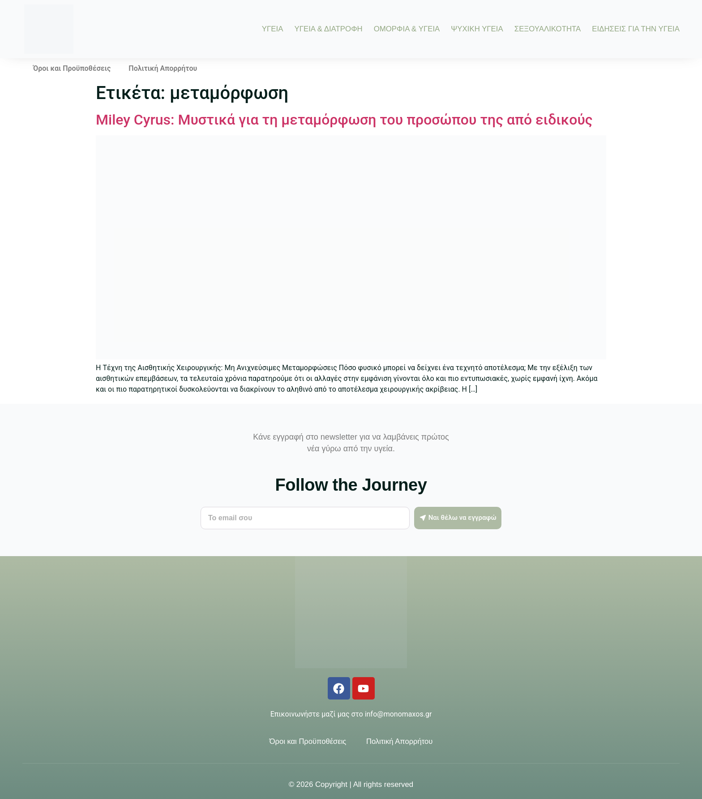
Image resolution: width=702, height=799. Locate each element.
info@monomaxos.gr (398, 714)
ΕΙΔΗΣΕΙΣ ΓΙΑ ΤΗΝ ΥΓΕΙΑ (636, 29)
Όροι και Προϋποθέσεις (72, 68)
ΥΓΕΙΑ (272, 29)
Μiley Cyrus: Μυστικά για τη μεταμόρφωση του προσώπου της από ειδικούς (344, 119)
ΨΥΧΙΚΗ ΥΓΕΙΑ (477, 29)
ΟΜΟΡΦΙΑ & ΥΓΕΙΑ (407, 29)
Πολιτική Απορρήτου (162, 68)
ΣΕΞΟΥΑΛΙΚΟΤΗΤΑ (547, 29)
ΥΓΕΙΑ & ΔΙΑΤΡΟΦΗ (328, 29)
